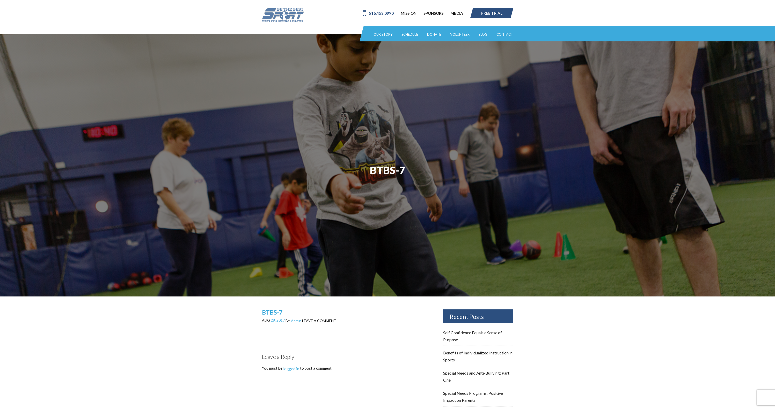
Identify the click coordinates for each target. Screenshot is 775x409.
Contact (504, 34)
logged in (291, 368)
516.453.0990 (378, 13)
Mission (408, 13)
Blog (483, 34)
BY (293, 320)
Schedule (409, 34)
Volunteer (460, 34)
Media (456, 13)
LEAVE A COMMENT (319, 320)
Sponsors (433, 13)
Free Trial (491, 13)
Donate (434, 34)
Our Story (383, 34)
